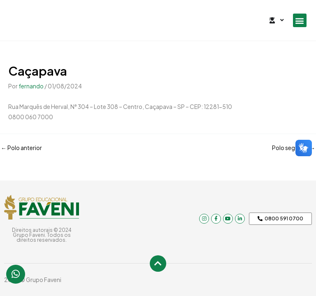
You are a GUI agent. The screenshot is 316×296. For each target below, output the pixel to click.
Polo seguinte (293, 148)
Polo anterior (21, 148)
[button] (300, 20)
